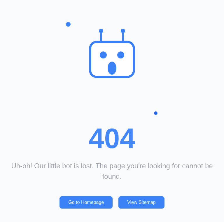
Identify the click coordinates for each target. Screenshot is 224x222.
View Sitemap (141, 202)
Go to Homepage (86, 202)
